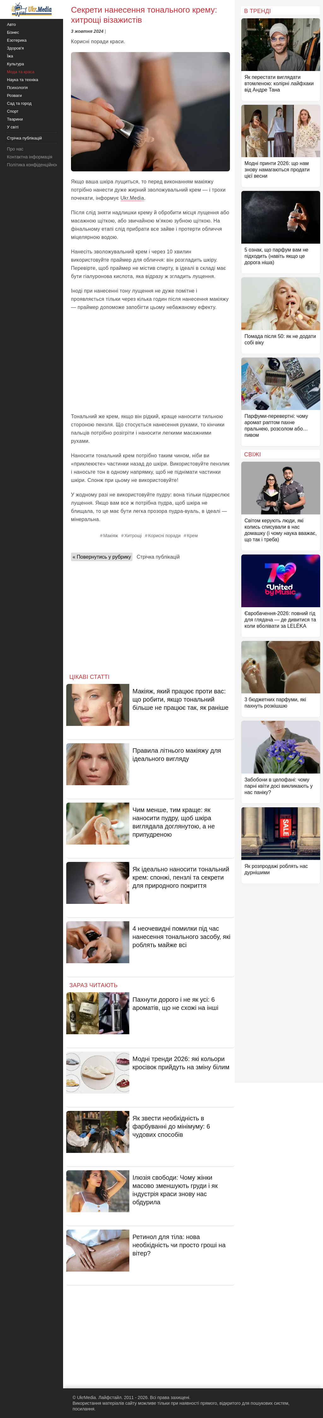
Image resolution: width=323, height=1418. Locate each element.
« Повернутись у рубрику (102, 557)
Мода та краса (20, 71)
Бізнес (13, 32)
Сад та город (19, 103)
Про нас (15, 148)
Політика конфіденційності (34, 164)
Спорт (13, 111)
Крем (192, 535)
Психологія (17, 87)
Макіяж (110, 535)
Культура (15, 64)
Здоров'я (15, 48)
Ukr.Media (132, 198)
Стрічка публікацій (158, 557)
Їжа (10, 56)
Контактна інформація (29, 156)
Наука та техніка (22, 79)
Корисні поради (164, 535)
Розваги (14, 95)
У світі (13, 127)
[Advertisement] (150, 362)
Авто (11, 24)
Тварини (15, 119)
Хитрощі (133, 535)
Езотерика (16, 40)
